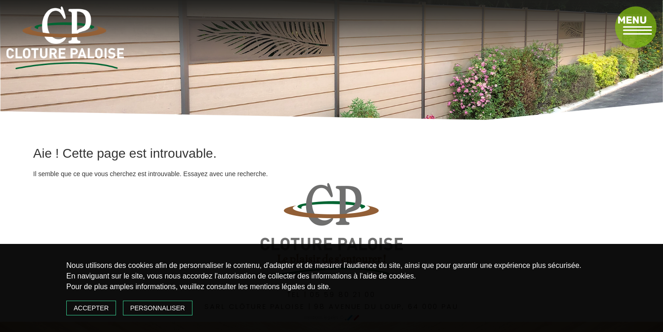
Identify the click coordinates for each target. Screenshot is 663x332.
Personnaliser (157, 308)
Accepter (91, 308)
